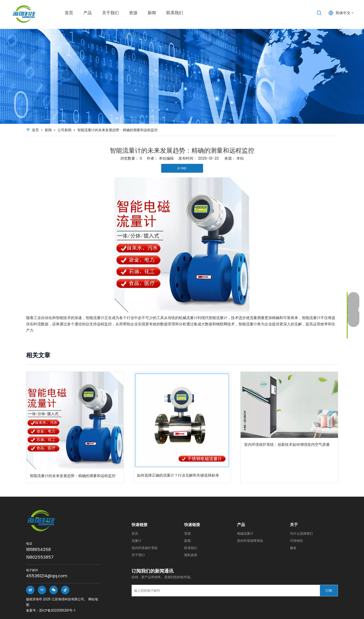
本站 (240, 158)
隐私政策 (190, 555)
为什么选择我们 (301, 533)
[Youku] (42, 590)
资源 (187, 533)
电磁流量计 (245, 533)
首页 (135, 533)
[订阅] (329, 590)
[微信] (53, 590)
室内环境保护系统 (145, 548)
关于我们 (138, 555)
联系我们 (190, 548)
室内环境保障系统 (250, 540)
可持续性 (296, 540)
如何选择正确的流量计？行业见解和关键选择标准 (178, 475)
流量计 (136, 540)
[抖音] (65, 590)
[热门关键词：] (319, 13)
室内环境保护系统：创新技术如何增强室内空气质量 (287, 444)
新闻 (187, 540)
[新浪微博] (30, 590)
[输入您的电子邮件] (224, 590)
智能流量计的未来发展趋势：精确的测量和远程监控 (73, 475)
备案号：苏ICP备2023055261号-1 (50, 610)
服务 (293, 548)
